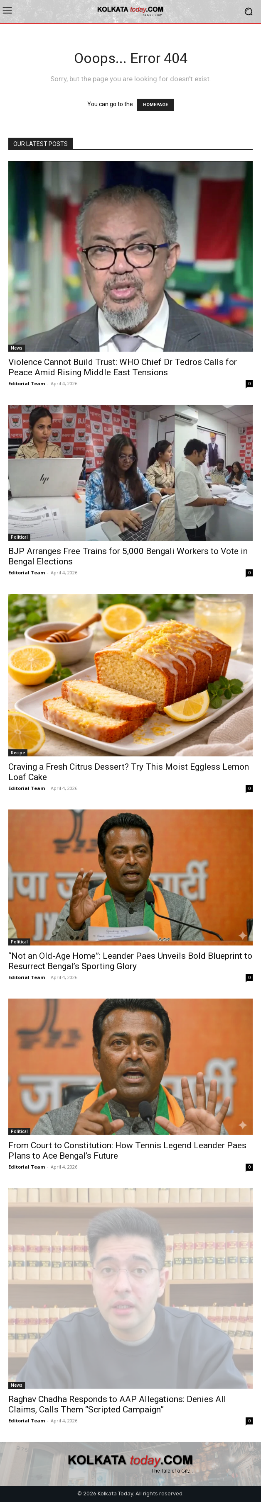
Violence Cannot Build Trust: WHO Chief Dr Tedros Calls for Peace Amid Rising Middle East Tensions (122, 367)
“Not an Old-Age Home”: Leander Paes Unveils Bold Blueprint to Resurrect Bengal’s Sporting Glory (130, 961)
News (16, 348)
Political (19, 537)
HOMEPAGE (155, 104)
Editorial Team (26, 383)
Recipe (18, 753)
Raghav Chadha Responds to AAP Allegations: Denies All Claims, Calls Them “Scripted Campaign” (117, 1404)
